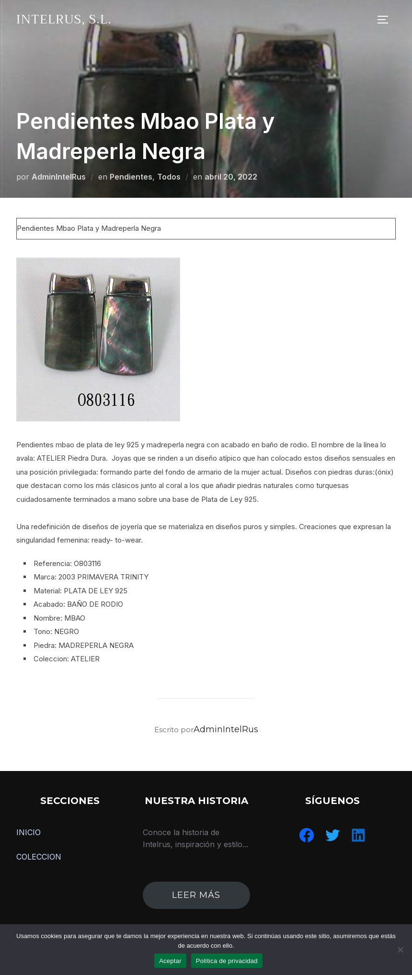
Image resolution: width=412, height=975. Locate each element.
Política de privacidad (227, 960)
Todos (169, 176)
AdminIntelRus (59, 176)
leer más (196, 895)
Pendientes (131, 176)
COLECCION (38, 857)
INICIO (28, 832)
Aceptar (170, 960)
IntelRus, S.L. (64, 19)
